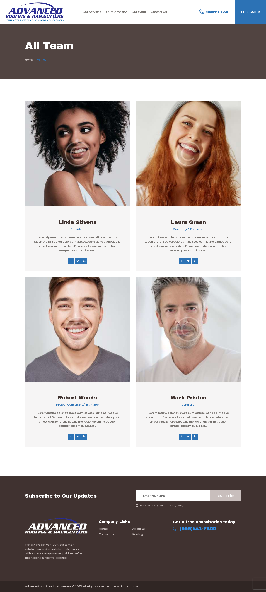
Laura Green (188, 222)
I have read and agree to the (161, 505)
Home (29, 59)
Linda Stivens (77, 222)
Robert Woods (77, 398)
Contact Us (106, 534)
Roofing (137, 534)
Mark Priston (188, 398)
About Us (138, 529)
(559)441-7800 (198, 528)
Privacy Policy (176, 505)
